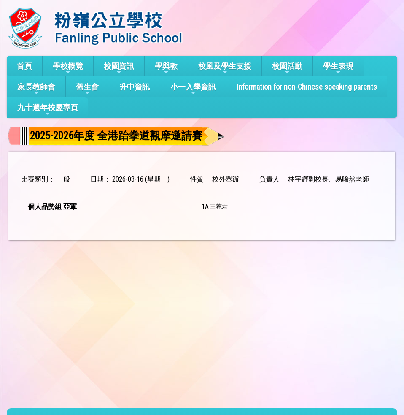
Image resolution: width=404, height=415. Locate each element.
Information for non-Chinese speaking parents (307, 86)
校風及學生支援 (224, 69)
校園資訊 (119, 69)
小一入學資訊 (193, 89)
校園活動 (287, 69)
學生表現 (338, 69)
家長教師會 (36, 89)
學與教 (166, 69)
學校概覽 (68, 69)
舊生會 (87, 89)
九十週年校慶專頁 (47, 110)
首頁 (24, 66)
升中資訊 (134, 86)
